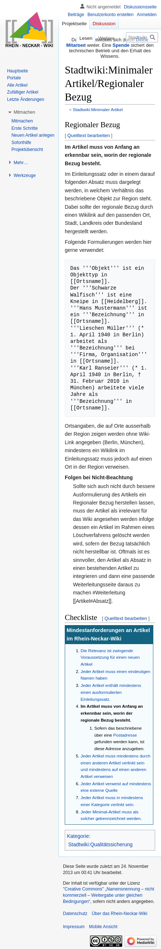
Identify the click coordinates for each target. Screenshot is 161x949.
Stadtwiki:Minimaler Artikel (98, 109)
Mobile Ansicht (103, 926)
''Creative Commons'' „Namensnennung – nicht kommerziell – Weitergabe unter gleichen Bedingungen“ (108, 895)
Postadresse (125, 735)
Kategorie (78, 836)
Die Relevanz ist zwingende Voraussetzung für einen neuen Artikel (109, 657)
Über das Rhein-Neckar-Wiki (119, 913)
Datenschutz (75, 913)
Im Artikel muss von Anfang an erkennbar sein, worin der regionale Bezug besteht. (111, 713)
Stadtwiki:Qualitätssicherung (100, 844)
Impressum (74, 926)
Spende (121, 45)
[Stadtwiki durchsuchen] (142, 37)
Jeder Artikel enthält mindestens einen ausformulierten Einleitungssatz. (110, 692)
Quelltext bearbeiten (88, 135)
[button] (24, 112)
